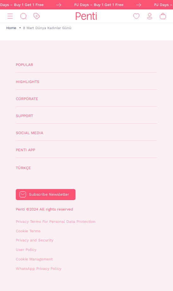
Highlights (27, 82)
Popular (24, 64)
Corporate (27, 99)
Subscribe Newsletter (49, 194)
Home (11, 28)
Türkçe (23, 168)
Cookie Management (34, 259)
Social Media (29, 133)
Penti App (25, 150)
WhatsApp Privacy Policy (38, 268)
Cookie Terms (28, 231)
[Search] (23, 16)
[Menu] (10, 16)
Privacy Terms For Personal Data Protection (55, 221)
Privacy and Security (34, 240)
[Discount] (36, 16)
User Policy (26, 249)
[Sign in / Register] (149, 16)
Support (24, 116)
